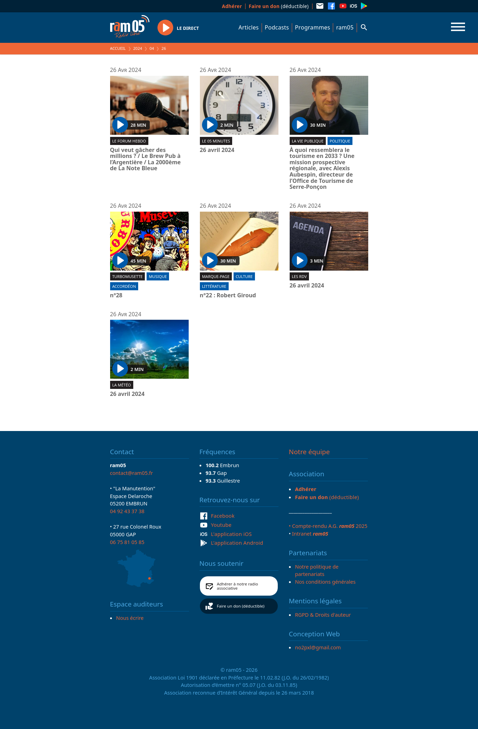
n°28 (116, 295)
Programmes (312, 27)
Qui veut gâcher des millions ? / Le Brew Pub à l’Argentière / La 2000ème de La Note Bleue (145, 159)
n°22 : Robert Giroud (228, 295)
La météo (121, 384)
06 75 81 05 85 (127, 541)
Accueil (118, 48)
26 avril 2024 (217, 150)
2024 (137, 48)
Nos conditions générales (325, 581)
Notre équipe (309, 451)
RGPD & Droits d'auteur (323, 614)
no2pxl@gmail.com (318, 647)
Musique (158, 276)
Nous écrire (129, 617)
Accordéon (124, 286)
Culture (244, 276)
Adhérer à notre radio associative (237, 586)
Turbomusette (127, 276)
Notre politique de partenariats (316, 570)
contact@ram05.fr (131, 472)
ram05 (345, 27)
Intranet (310, 533)
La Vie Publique (308, 141)
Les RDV (299, 276)
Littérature (214, 286)
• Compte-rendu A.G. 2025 (328, 525)
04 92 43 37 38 (127, 511)
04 (151, 48)
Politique (340, 141)
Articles (248, 27)
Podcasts (277, 27)
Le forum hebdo (129, 141)
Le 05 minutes (216, 141)
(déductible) (279, 6)
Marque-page (216, 276)
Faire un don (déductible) (240, 606)
